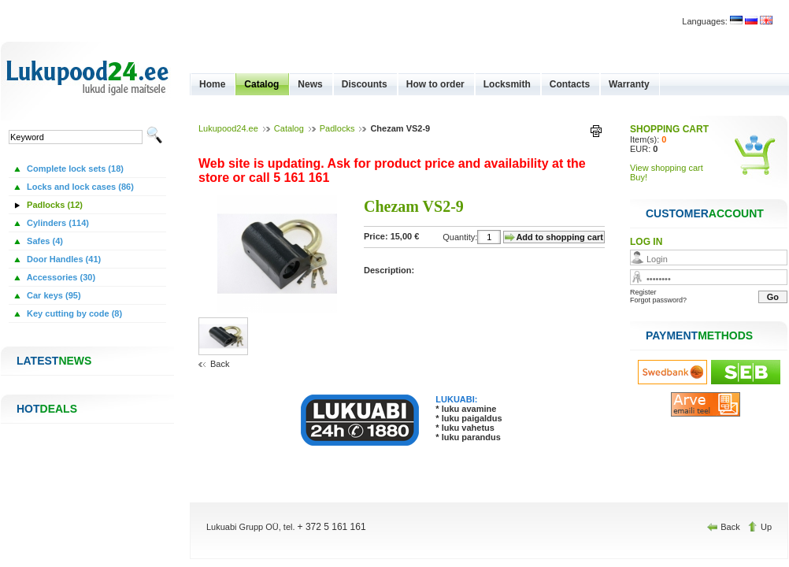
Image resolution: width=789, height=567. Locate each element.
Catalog (261, 84)
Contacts (570, 84)
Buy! (638, 177)
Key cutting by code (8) (73, 313)
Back (219, 364)
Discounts (364, 84)
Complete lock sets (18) (74, 168)
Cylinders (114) (56, 223)
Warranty (629, 84)
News (310, 84)
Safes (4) (43, 241)
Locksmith (507, 84)
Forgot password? (658, 300)
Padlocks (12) (53, 204)
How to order (435, 84)
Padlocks (337, 128)
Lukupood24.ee (228, 128)
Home (212, 84)
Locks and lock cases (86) (79, 186)
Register (643, 292)
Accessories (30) (59, 277)
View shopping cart (666, 167)
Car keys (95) (52, 295)
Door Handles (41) (62, 259)
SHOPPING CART (669, 129)
